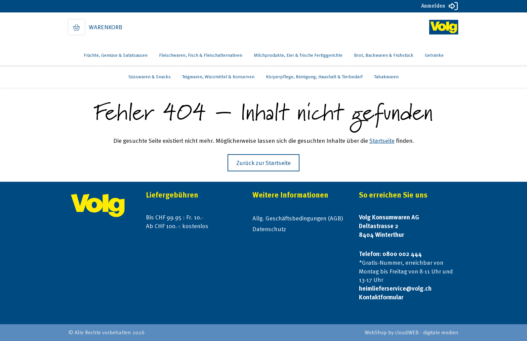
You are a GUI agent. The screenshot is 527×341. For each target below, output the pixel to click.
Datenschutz (269, 229)
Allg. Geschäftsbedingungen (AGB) (297, 218)
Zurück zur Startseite (263, 163)
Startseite (382, 140)
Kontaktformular (381, 297)
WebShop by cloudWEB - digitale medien (411, 332)
